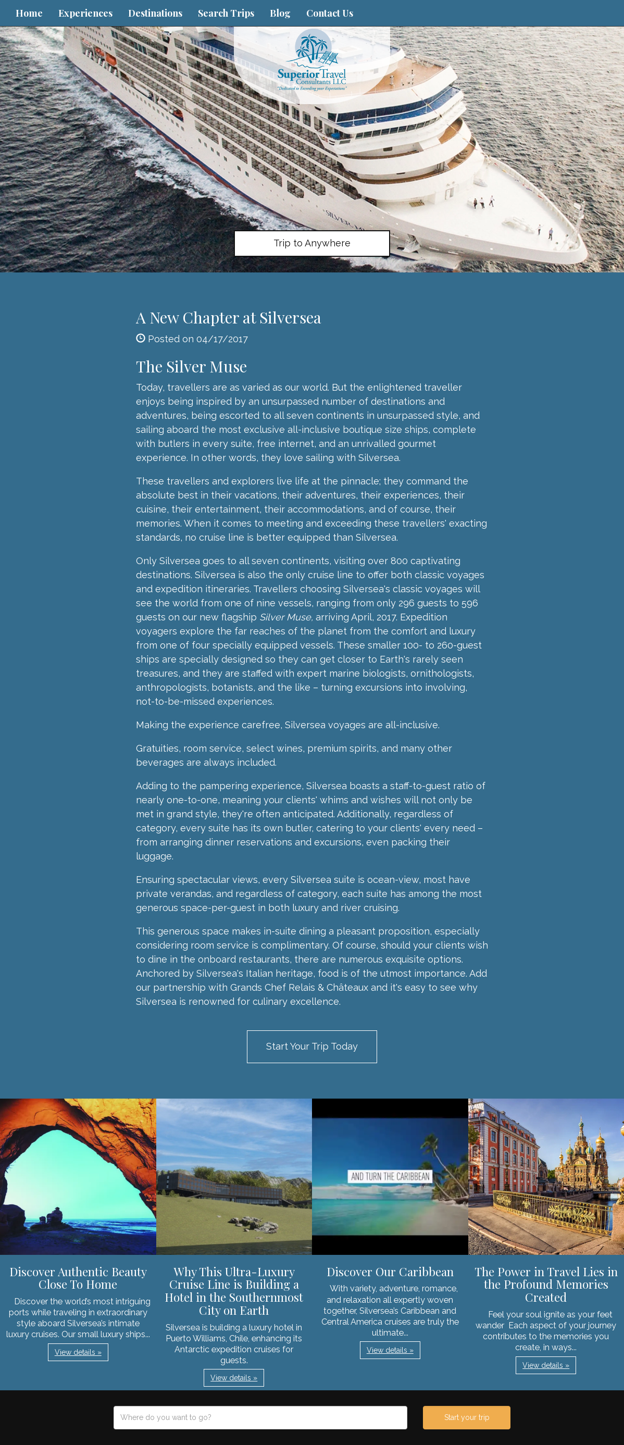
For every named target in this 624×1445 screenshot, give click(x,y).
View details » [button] (78, 1352)
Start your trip (467, 1417)
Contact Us (329, 13)
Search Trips (226, 13)
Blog (280, 13)
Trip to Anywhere (312, 243)
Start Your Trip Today (312, 1046)
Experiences (85, 13)
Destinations (155, 13)
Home (29, 13)
